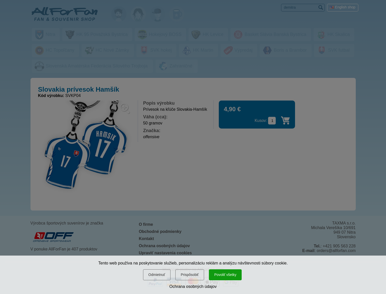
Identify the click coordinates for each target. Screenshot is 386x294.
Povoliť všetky (225, 275)
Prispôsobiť (190, 275)
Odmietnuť (156, 275)
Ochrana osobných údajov (193, 286)
